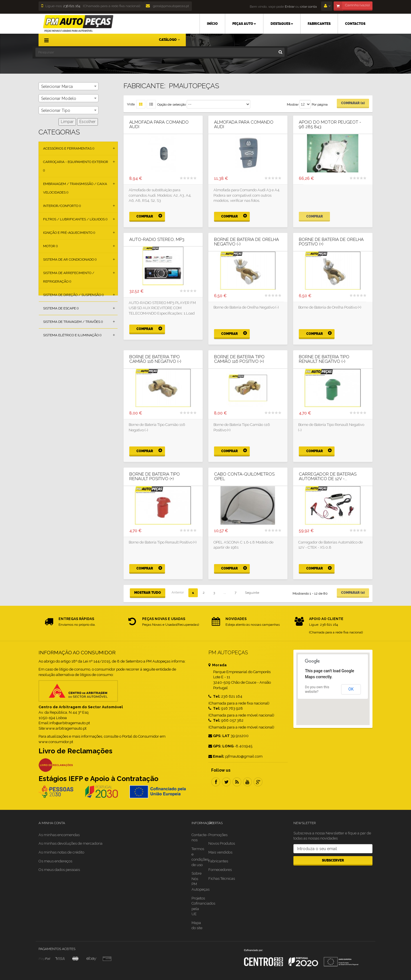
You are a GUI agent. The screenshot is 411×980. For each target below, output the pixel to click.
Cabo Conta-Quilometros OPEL (244, 476)
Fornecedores (220, 870)
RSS (236, 781)
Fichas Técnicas (221, 878)
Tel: (214, 696)
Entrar (289, 7)
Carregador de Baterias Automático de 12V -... (327, 476)
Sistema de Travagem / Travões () (73, 322)
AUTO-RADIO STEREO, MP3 (156, 239)
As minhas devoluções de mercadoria (70, 843)
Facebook (215, 781)
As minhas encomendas (59, 835)
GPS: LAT (219, 736)
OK (351, 689)
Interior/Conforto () (62, 206)
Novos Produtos (221, 843)
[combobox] (68, 86)
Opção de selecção (171, 104)
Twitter (226, 781)
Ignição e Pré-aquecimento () (69, 233)
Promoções (217, 835)
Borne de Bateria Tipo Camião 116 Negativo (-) (155, 359)
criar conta (308, 7)
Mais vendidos (220, 852)
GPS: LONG (220, 746)
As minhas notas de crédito (61, 852)
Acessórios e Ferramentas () (68, 148)
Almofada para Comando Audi (159, 124)
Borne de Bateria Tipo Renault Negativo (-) (324, 359)
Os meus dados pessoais (59, 870)
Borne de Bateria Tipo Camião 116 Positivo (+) (239, 359)
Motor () (50, 246)
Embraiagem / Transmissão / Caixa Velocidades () (75, 188)
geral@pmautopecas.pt (167, 6)
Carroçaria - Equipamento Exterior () (75, 166)
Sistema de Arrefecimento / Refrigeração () (68, 277)
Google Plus (258, 781)
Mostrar (293, 104)
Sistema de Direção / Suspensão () (73, 295)
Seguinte (252, 593)
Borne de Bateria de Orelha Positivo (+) (331, 242)
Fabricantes (218, 861)
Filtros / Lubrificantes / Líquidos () (75, 219)
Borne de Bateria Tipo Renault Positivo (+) (154, 476)
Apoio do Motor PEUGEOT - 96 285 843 (330, 124)
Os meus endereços (55, 861)
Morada (217, 665)
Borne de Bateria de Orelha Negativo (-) (246, 242)
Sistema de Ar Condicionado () (69, 259)
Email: (216, 756)
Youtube (247, 781)
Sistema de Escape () (60, 308)
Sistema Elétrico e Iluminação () (72, 335)
